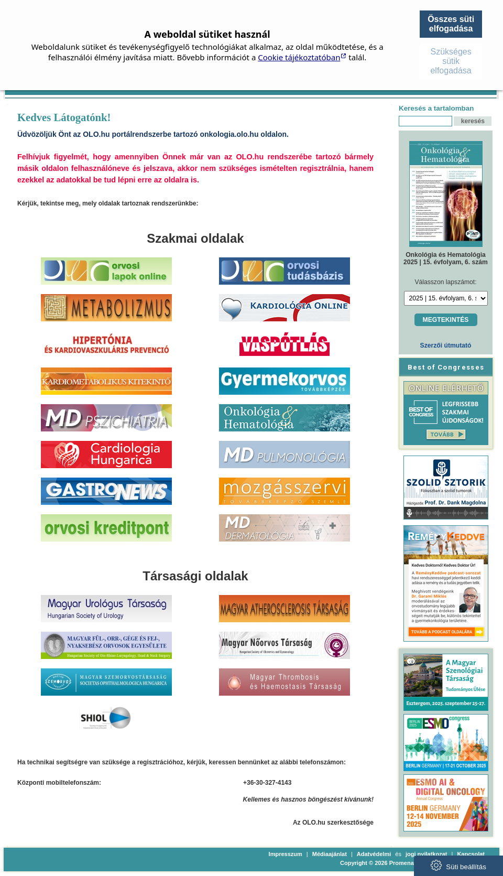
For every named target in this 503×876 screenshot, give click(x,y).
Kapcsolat (471, 854)
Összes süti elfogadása (451, 24)
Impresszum (285, 854)
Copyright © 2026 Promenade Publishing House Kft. (411, 863)
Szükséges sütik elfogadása (450, 61)
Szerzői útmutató (446, 345)
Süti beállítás (458, 865)
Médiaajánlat (329, 854)
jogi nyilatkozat (426, 854)
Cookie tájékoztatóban (299, 57)
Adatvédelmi (374, 854)
